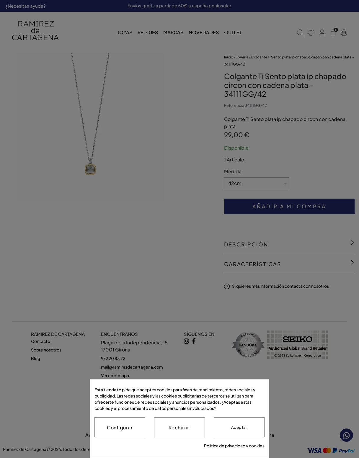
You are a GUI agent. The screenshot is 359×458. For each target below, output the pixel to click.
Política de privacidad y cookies (234, 445)
